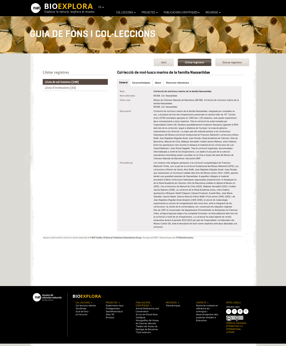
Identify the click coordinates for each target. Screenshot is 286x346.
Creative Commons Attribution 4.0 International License (236, 327)
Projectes (150, 12)
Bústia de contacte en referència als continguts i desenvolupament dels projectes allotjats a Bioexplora (207, 313)
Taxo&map (81, 308)
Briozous (110, 317)
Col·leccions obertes (86, 305)
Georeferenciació (114, 311)
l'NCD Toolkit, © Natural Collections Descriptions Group (115, 237)
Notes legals (233, 302)
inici (163, 62)
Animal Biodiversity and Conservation (147, 310)
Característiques (141, 82)
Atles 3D (110, 314)
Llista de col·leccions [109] (62, 82)
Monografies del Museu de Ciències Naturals (147, 322)
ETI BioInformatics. (185, 237)
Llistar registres (194, 62)
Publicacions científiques (182, 12)
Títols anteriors (143, 332)
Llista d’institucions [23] (60, 88)
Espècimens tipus (115, 305)
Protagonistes (113, 308)
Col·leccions (126, 12)
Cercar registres (232, 62)
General (123, 82)
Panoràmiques (173, 305)
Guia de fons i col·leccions (82, 313)
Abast (158, 82)
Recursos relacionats (177, 82)
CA (101, 7)
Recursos (213, 12)
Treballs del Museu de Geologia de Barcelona (147, 328)
